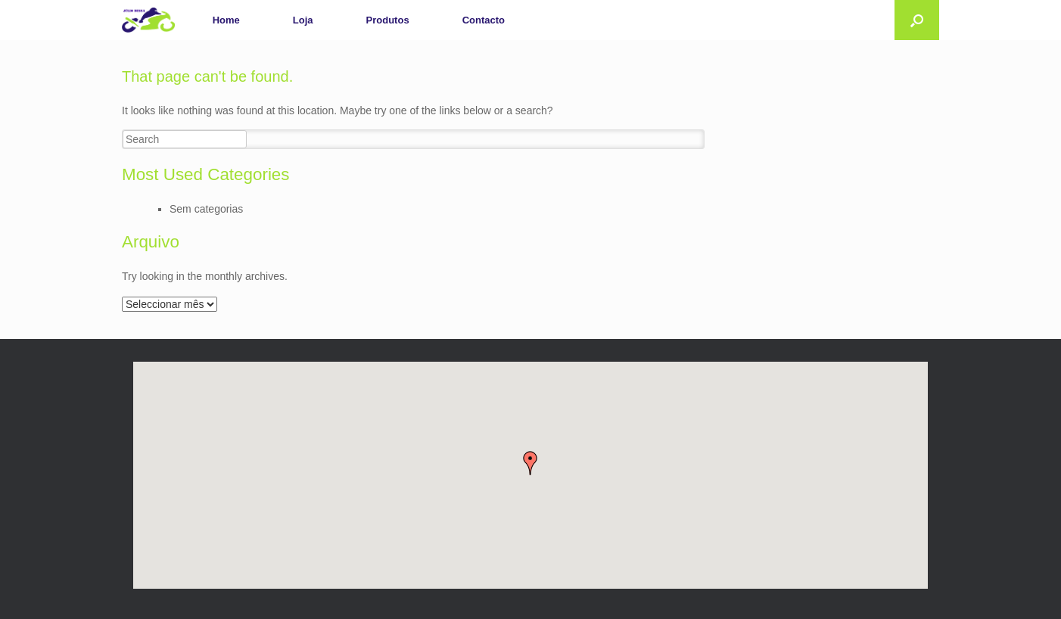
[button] (530, 463)
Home (226, 20)
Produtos (387, 20)
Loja (303, 20)
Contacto (483, 20)
